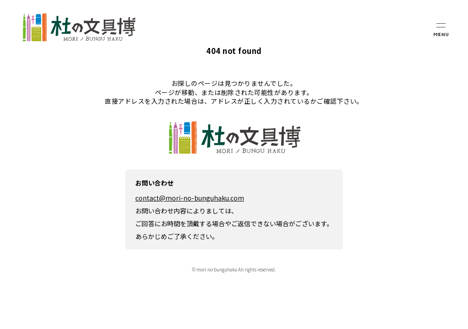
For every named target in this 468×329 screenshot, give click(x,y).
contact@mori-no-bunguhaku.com (189, 197)
